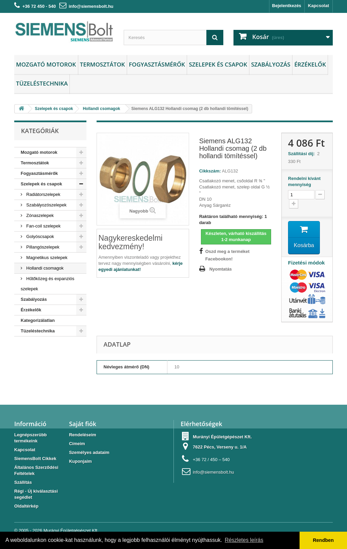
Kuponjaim (80, 461)
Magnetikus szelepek (46, 257)
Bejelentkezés (286, 5)
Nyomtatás (220, 269)
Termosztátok (102, 64)
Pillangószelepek (42, 247)
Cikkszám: (210, 170)
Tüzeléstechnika (42, 83)
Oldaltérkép (26, 506)
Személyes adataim (89, 452)
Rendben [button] (323, 540)
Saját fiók (82, 424)
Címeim (77, 443)
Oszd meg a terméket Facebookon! (227, 255)
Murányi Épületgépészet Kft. (71, 530)
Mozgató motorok (46, 64)
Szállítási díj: (302, 153)
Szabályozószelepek (45, 204)
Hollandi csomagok (44, 268)
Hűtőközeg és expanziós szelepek (47, 283)
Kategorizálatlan (38, 320)
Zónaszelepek (39, 215)
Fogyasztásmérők (157, 64)
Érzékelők (310, 64)
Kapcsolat (318, 5)
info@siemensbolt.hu (91, 6)
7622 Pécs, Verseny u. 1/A (220, 447)
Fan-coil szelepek (43, 225)
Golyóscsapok (39, 236)
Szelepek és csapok (218, 64)
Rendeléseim (82, 434)
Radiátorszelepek (42, 194)
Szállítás (23, 482)
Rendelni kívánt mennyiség (304, 181)
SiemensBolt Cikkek (35, 458)
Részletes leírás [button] (244, 540)
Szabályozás (270, 64)
